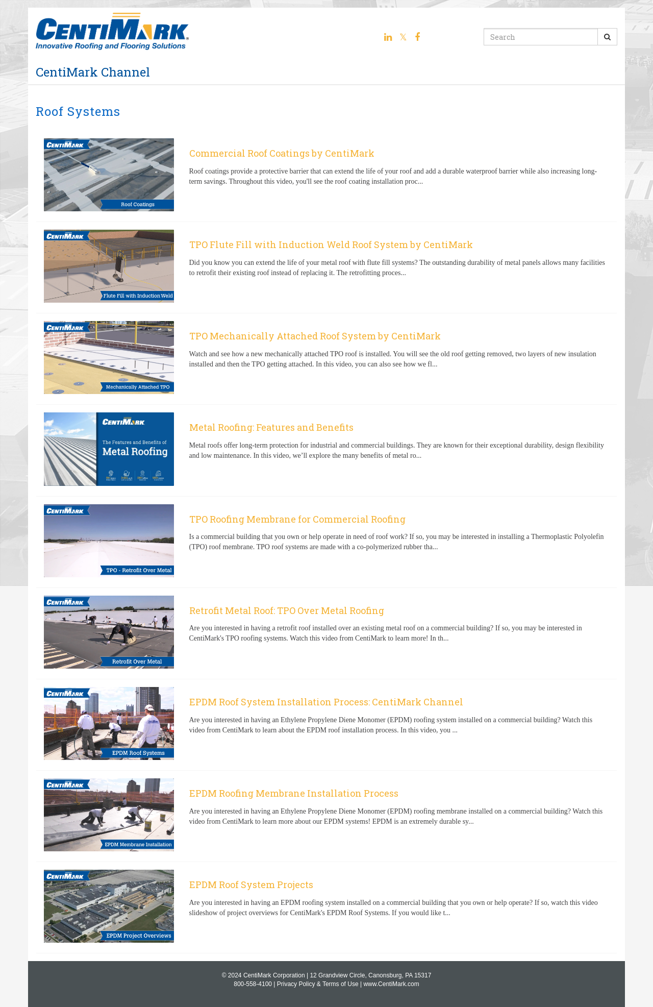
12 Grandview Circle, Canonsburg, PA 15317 (370, 975)
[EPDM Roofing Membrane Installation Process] (326, 816)
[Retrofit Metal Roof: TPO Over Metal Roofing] (326, 633)
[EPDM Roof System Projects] (326, 907)
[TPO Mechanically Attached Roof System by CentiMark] (326, 359)
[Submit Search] (607, 36)
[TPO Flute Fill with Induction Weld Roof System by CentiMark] (326, 267)
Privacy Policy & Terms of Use (318, 984)
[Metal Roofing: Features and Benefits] (326, 450)
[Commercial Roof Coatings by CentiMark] (326, 176)
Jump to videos (0, 0)
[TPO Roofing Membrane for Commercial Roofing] (326, 542)
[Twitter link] (403, 37)
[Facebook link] (417, 37)
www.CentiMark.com (391, 984)
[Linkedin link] (388, 37)
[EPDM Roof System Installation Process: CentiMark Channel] (326, 725)
